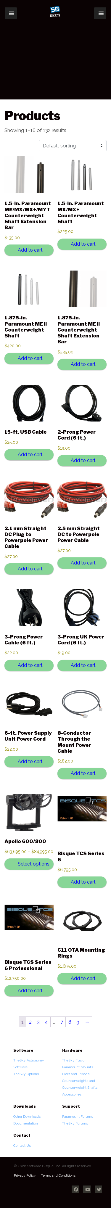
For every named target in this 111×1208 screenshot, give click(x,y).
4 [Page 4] (46, 1022)
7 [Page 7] (61, 1022)
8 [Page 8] (69, 1022)
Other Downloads (27, 1116)
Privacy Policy (25, 1175)
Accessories (71, 1094)
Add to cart (30, 250)
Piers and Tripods (75, 1074)
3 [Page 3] (38, 1022)
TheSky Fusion (74, 1060)
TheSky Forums (75, 1123)
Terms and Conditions (58, 1175)
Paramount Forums (77, 1116)
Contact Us (22, 1145)
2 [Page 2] (30, 1022)
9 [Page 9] (77, 1022)
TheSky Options (26, 1074)
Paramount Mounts (77, 1067)
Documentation (25, 1123)
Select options (33, 864)
